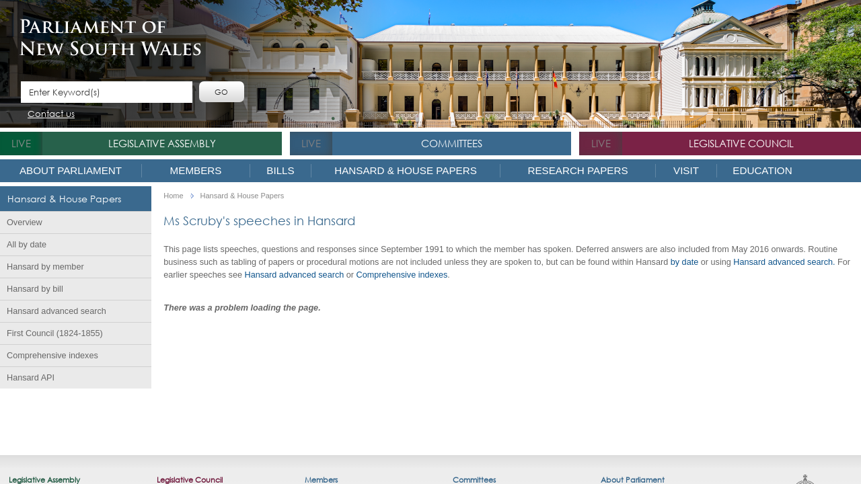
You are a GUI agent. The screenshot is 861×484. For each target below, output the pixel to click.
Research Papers (577, 170)
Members (196, 170)
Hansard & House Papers (405, 170)
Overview (24, 222)
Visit (686, 170)
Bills (280, 170)
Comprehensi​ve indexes (402, 275)
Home (173, 196)
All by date (26, 244)
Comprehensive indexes (52, 355)
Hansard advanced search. (784, 262)
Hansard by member (45, 267)
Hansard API (30, 377)
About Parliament (71, 170)
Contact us (51, 114)
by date (685, 262)
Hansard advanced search (56, 311)
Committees (451, 143)
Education (762, 170)
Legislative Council (741, 143)
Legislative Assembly (162, 143)
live (21, 143)
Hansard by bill (35, 289)
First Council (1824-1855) (55, 333)
